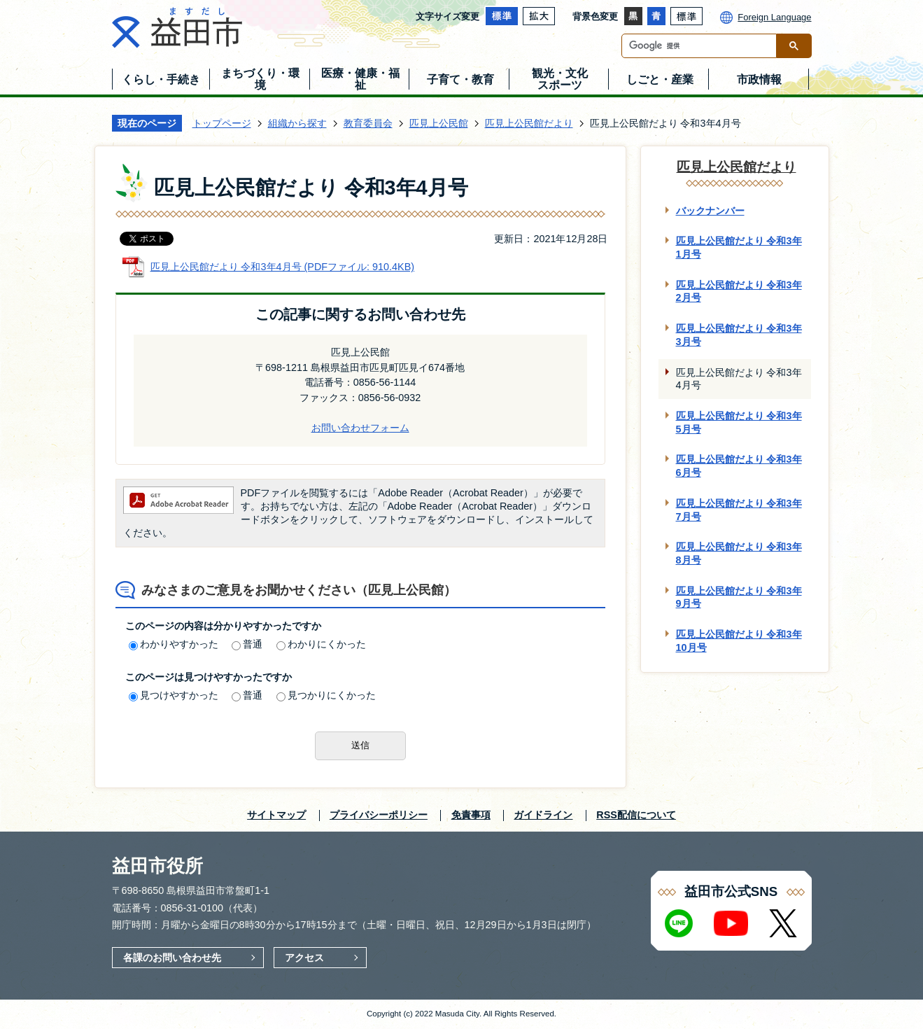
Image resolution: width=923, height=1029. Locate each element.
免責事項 (471, 814)
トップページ (221, 123)
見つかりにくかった (326, 695)
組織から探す (297, 123)
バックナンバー (710, 210)
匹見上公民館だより (529, 123)
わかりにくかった (321, 644)
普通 (247, 644)
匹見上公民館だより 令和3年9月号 (739, 597)
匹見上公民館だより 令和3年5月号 (739, 422)
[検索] (702, 45)
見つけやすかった (173, 695)
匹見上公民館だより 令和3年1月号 (739, 247)
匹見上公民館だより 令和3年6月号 (739, 466)
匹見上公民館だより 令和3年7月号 (739, 510)
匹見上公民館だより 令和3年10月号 (739, 641)
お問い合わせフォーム (360, 427)
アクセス (304, 957)
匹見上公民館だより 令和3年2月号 (739, 291)
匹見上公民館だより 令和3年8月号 (739, 553)
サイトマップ (276, 814)
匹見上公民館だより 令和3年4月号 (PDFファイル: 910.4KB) (282, 266)
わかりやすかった (173, 644)
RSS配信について (636, 814)
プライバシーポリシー (379, 814)
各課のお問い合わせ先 (172, 957)
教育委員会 (368, 123)
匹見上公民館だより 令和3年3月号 (739, 335)
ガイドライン (543, 814)
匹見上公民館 (438, 123)
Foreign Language (774, 17)
